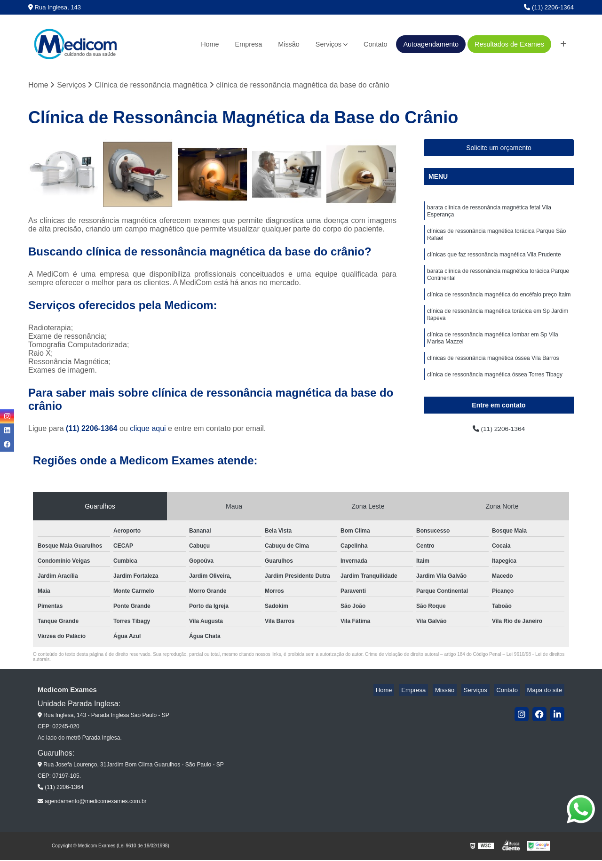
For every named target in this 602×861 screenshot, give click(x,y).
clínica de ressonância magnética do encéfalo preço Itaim (499, 306)
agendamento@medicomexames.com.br (92, 802)
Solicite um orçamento (498, 149)
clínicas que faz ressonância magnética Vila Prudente (494, 262)
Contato (375, 44)
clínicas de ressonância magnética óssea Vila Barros (493, 377)
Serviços (328, 44)
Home (210, 44)
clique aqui (148, 430)
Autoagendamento (431, 44)
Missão (289, 44)
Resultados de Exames (509, 44)
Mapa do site (546, 691)
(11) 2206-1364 (549, 7)
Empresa (248, 44)
